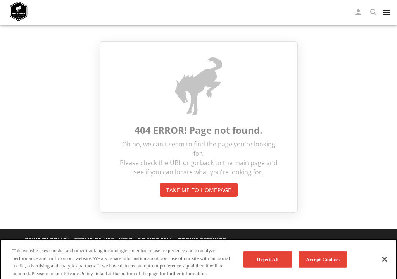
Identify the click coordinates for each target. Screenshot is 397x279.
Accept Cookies (323, 261)
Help (126, 239)
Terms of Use (94, 239)
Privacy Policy (47, 239)
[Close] (384, 261)
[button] (358, 12)
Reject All (268, 261)
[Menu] (386, 12)
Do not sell (155, 239)
